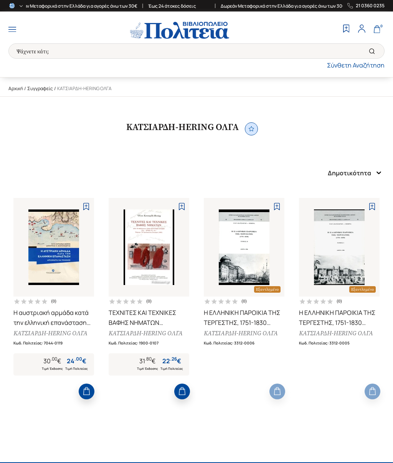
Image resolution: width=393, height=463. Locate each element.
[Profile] (361, 29)
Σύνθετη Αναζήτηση (356, 65)
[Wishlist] (346, 29)
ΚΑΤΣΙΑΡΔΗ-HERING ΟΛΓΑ (50, 334)
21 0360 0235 (370, 6)
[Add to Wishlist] (86, 206)
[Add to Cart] (86, 392)
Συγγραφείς (40, 88)
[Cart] (377, 29)
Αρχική (15, 88)
